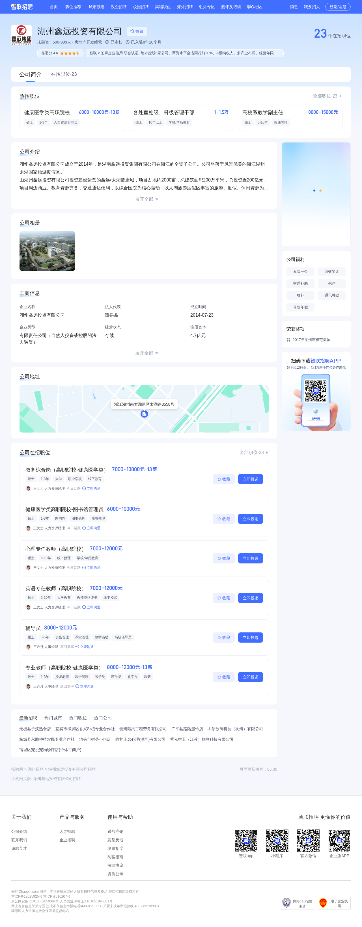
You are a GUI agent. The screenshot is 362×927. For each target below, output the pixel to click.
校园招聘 (141, 7)
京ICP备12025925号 (26, 896)
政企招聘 (119, 7)
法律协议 (115, 865)
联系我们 (19, 840)
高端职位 (163, 7)
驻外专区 (207, 7)
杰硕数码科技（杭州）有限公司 (235, 729)
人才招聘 (67, 831)
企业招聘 (67, 840)
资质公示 (115, 874)
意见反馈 (115, 840)
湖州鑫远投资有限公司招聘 (57, 778)
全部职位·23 (325, 96)
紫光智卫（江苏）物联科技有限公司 (201, 739)
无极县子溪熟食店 (35, 729)
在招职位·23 (64, 74)
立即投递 (250, 479)
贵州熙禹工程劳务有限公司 (143, 729)
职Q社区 (254, 7)
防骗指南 (115, 857)
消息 (294, 7)
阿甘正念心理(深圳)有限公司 (140, 739)
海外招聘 (185, 7)
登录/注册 (337, 7)
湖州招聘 (36, 769)
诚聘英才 (19, 848)
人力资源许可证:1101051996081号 (86, 901)
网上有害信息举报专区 (28, 906)
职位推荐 (73, 7)
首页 (54, 7)
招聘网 (17, 769)
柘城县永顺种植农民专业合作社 (47, 739)
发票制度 (115, 848)
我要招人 (312, 7)
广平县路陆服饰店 (187, 729)
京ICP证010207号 (56, 896)
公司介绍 (19, 831)
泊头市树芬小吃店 (95, 739)
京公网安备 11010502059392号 (35, 901)
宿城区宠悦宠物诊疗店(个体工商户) (50, 749)
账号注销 (115, 831)
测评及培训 (231, 7)
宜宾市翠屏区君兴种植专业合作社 (85, 729)
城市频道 (97, 7)
